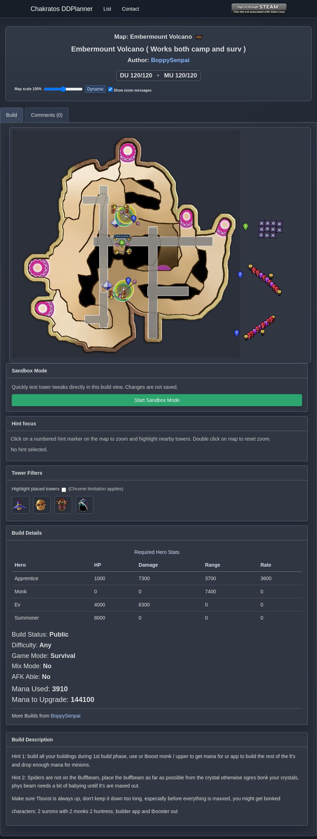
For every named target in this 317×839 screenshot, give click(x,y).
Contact (130, 9)
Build (11, 115)
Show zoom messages (129, 89)
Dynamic (95, 89)
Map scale (28, 89)
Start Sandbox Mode (157, 400)
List (107, 9)
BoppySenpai (170, 60)
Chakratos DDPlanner (62, 8)
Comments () (47, 115)
